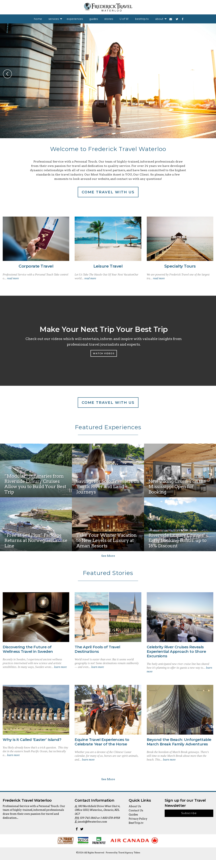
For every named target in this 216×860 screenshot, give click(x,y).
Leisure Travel (108, 266)
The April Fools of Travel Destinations (97, 649)
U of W (124, 19)
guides (93, 19)
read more (13, 278)
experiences (75, 19)
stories (108, 19)
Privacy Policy (138, 818)
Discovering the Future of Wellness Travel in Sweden (28, 649)
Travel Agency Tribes (129, 852)
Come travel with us (108, 192)
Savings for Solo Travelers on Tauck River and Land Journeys (107, 486)
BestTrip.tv (136, 823)
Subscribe (189, 813)
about (159, 19)
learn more (60, 666)
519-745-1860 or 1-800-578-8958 (100, 817)
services (53, 19)
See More (108, 555)
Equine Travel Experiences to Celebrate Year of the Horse (102, 741)
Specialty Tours (180, 266)
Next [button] (208, 73)
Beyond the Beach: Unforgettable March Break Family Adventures (179, 741)
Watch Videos (103, 353)
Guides (133, 814)
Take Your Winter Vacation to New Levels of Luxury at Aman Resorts (106, 540)
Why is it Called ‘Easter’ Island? (32, 739)
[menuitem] (38, 18)
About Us (135, 806)
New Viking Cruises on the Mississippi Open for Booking (177, 486)
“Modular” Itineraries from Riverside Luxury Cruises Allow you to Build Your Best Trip (35, 484)
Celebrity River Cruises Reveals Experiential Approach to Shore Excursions (176, 651)
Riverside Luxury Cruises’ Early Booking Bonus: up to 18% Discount (177, 540)
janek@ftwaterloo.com (92, 821)
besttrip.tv (142, 19)
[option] (108, 80)
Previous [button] (7, 73)
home (38, 19)
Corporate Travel (36, 266)
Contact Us (136, 810)
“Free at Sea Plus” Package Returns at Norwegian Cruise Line (35, 540)
